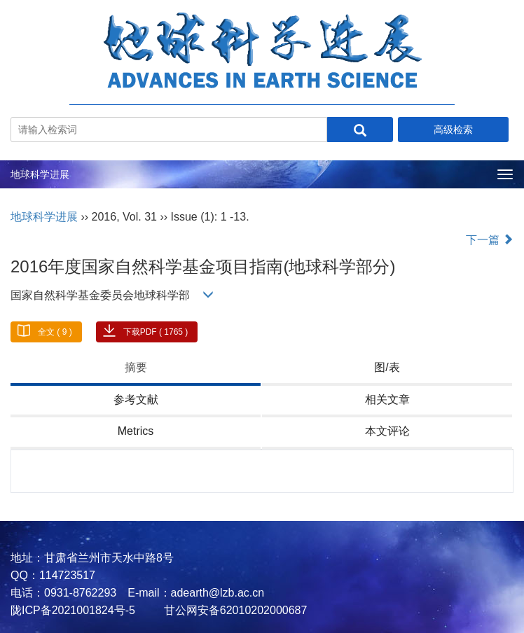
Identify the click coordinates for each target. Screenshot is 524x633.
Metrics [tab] (136, 431)
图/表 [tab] (386, 367)
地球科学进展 (40, 174)
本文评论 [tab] (387, 431)
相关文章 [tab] (387, 399)
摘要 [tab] (136, 367)
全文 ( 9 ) (55, 332)
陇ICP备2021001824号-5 (73, 610)
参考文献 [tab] (135, 399)
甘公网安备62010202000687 (233, 610)
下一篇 (489, 240)
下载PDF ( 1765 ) (155, 332)
